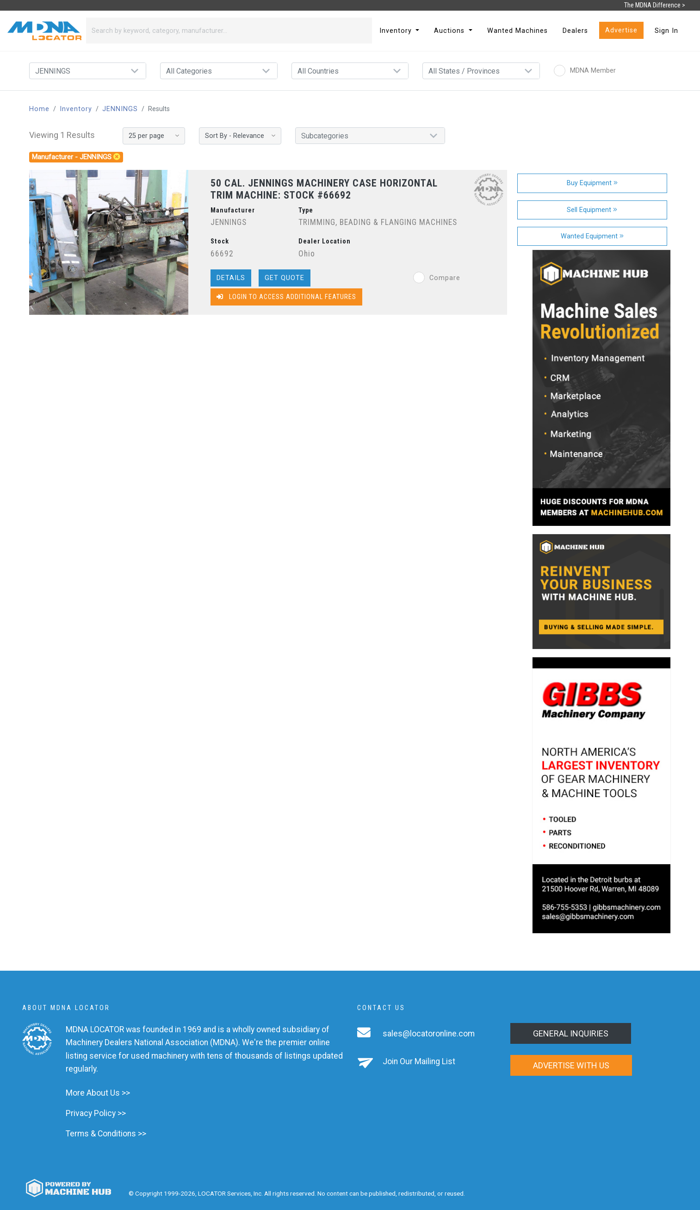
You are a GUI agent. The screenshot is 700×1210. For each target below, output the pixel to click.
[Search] (218, 31)
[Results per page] (154, 135)
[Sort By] (240, 135)
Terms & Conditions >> (106, 1133)
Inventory (76, 109)
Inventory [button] (396, 31)
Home (39, 109)
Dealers (575, 31)
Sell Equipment (592, 210)
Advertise (621, 30)
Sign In (666, 31)
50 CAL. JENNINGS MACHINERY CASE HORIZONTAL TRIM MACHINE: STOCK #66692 (324, 189)
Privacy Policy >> (96, 1113)
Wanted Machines (517, 31)
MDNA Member (585, 71)
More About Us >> (98, 1093)
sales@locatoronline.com (429, 1033)
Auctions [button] (450, 31)
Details (231, 278)
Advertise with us (571, 1065)
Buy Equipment (592, 183)
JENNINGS (120, 109)
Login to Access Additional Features (286, 297)
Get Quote (284, 278)
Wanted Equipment (592, 236)
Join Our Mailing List (419, 1061)
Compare (436, 278)
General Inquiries (570, 1033)
